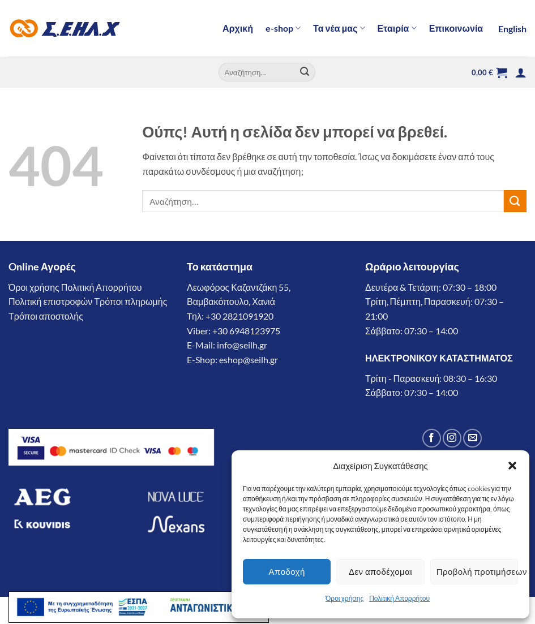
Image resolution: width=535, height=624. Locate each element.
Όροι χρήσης (344, 598)
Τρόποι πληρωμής (130, 301)
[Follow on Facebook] (431, 438)
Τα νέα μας (339, 28)
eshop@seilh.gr (248, 359)
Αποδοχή (287, 571)
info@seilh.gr (242, 344)
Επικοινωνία (456, 28)
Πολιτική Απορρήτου (399, 598)
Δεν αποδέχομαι (380, 571)
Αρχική (237, 28)
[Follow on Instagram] (452, 438)
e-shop (283, 28)
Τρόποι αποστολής (45, 316)
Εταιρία (397, 28)
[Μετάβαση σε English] (511, 29)
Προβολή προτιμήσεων (477, 571)
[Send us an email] (472, 438)
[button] (512, 465)
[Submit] (304, 72)
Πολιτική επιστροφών (50, 301)
